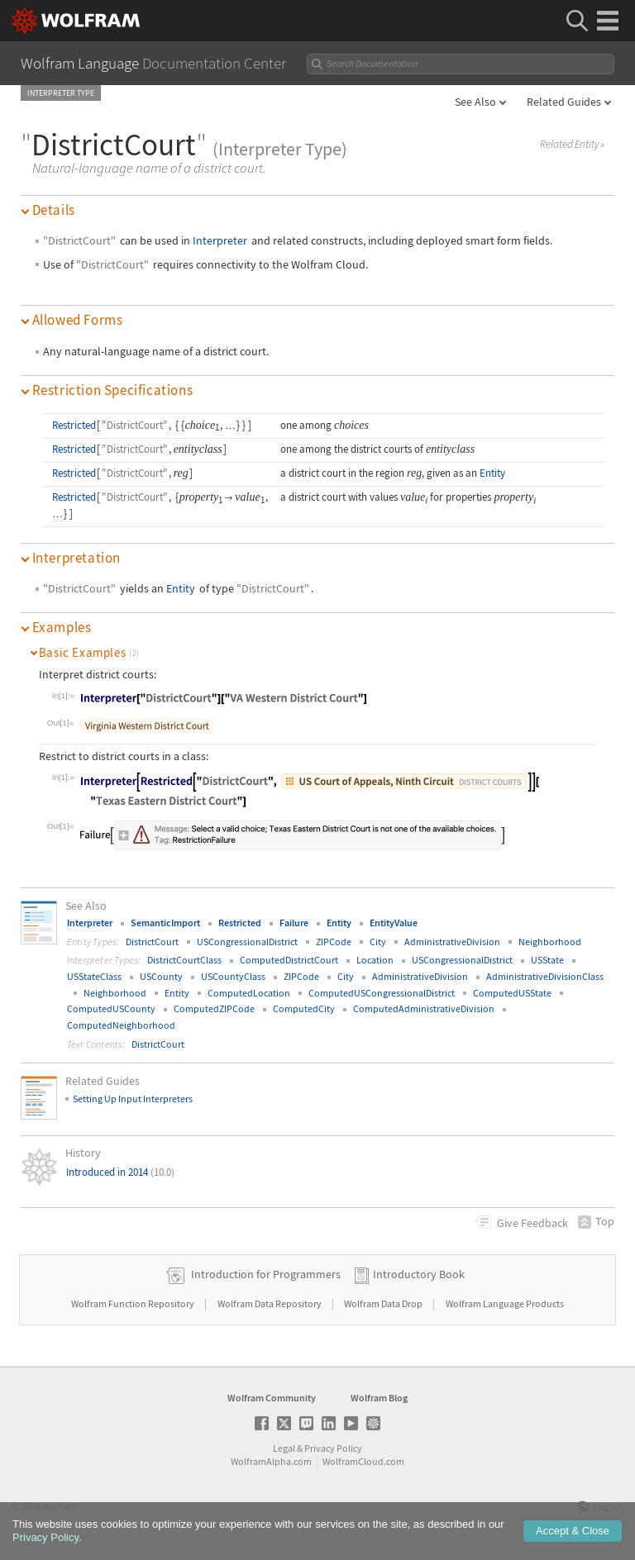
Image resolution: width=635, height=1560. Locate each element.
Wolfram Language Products (505, 1303)
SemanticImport (165, 922)
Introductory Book (419, 1274)
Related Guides (564, 101)
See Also (475, 101)
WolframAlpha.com (271, 1461)
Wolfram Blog (379, 1397)
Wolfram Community (271, 1397)
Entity (492, 473)
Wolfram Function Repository (133, 1303)
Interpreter (220, 240)
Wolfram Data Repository (270, 1303)
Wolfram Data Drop (384, 1303)
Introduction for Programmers (266, 1274)
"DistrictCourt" (79, 240)
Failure (293, 922)
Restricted (74, 425)
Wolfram (60, 1506)
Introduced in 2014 (120, 1172)
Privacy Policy (333, 1448)
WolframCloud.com (363, 1461)
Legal (284, 1448)
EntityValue (394, 922)
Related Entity (572, 144)
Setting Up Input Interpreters (133, 1098)
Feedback (532, 1222)
